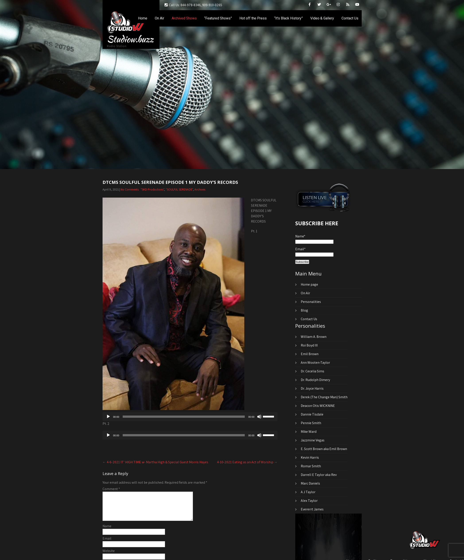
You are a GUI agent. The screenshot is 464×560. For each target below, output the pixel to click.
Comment (111, 489)
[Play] (108, 416)
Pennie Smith (311, 423)
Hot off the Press (253, 18)
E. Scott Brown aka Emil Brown (324, 448)
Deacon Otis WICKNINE (318, 405)
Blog (304, 310)
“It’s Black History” (288, 18)
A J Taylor (308, 492)
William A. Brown (313, 336)
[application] (190, 416)
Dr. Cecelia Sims (312, 371)
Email (107, 543)
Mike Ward (308, 431)
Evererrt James (312, 509)
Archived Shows (184, 18)
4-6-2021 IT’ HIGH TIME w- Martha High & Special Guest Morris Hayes (155, 462)
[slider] (184, 417)
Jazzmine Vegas (312, 440)
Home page (309, 284)
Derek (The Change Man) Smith (324, 397)
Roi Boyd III (309, 345)
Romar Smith (311, 466)
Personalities (311, 301)
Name (107, 531)
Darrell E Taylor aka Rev (319, 474)
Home (142, 18)
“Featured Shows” (218, 18)
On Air (159, 18)
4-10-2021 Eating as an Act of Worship (247, 462)
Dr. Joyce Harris (312, 388)
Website (109, 556)
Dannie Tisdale (312, 414)
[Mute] (259, 416)
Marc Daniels (310, 483)
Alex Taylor (309, 500)
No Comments (130, 189)
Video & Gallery (322, 18)
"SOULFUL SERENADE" (179, 189)
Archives (199, 189)
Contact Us (350, 18)
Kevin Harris (310, 457)
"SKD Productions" (152, 189)
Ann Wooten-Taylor (315, 362)
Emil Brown (309, 354)
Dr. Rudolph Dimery (315, 379)
